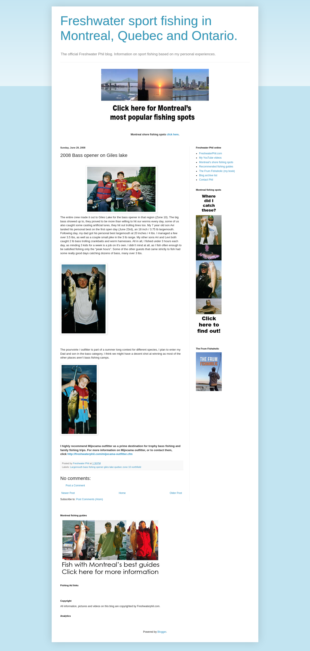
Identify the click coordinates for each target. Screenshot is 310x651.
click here (172, 134)
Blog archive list (208, 175)
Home (122, 493)
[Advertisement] (138, 590)
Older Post (176, 493)
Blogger (161, 631)
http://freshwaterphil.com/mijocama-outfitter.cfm (100, 454)
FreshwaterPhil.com (210, 153)
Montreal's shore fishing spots (216, 162)
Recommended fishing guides (216, 166)
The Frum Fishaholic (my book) (217, 171)
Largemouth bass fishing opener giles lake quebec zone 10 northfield (105, 467)
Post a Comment (75, 485)
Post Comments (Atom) (89, 499)
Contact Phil (206, 179)
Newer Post (68, 493)
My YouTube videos (210, 157)
